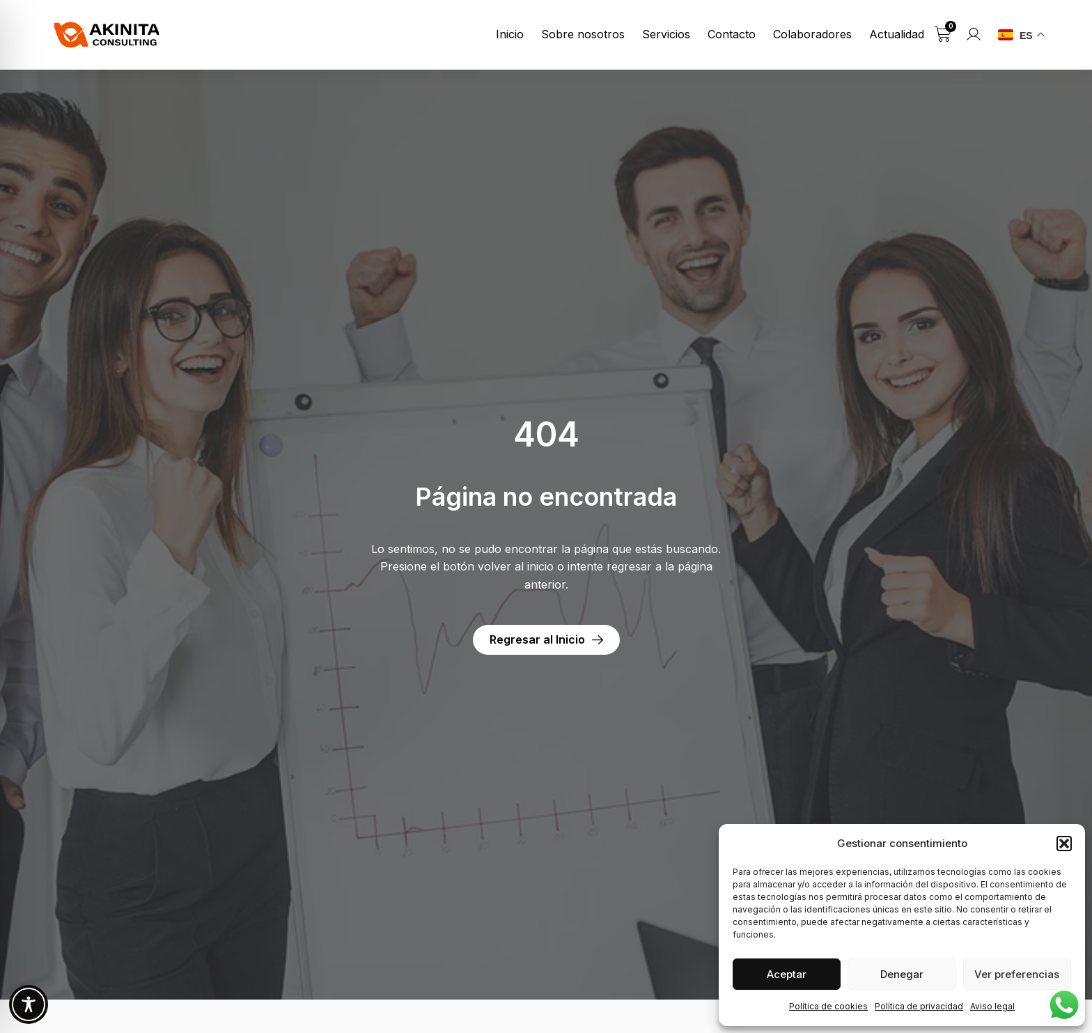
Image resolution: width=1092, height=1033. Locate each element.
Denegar (901, 974)
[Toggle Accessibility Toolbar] (28, 1004)
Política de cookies (828, 1006)
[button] (1064, 844)
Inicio (510, 34)
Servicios (666, 34)
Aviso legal (992, 1006)
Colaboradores (812, 34)
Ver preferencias (1016, 974)
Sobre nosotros (583, 34)
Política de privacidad (919, 1006)
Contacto (732, 34)
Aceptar (786, 974)
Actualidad (896, 34)
